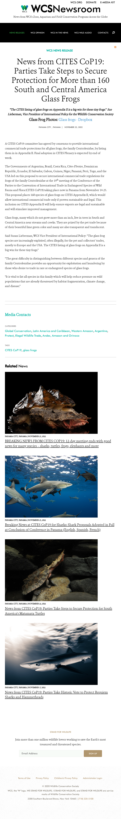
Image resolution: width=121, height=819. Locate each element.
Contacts (103, 32)
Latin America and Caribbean (51, 331)
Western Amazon (82, 331)
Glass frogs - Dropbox (75, 119)
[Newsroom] (60, 9)
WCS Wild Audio (83, 32)
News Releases (16, 32)
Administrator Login (92, 778)
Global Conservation (18, 331)
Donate (91, 2)
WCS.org (76, 2)
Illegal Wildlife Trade (28, 335)
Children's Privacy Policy (66, 778)
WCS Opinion (37, 32)
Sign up (93, 753)
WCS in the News (59, 32)
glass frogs (30, 350)
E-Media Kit (107, 2)
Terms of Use (24, 778)
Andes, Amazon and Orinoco (60, 335)
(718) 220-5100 (85, 798)
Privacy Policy (42, 778)
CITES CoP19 (13, 350)
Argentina (101, 331)
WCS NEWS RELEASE (59, 50)
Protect (9, 335)
